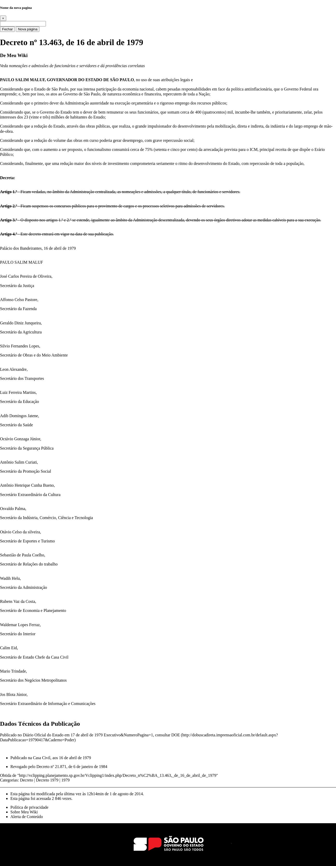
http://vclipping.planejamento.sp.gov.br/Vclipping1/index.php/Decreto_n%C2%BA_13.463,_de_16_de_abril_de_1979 (117, 775)
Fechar (7, 29)
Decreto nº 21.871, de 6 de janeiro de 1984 (71, 766)
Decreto (26, 780)
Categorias (9, 780)
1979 (65, 780)
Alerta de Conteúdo (26, 816)
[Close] (3, 18)
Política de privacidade (29, 807)
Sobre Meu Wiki (24, 812)
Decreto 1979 (47, 780)
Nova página (27, 29)
